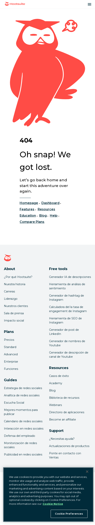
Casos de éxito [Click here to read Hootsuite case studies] (59, 376)
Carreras (9, 291)
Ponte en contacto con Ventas (65, 455)
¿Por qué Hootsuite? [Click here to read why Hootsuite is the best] (18, 277)
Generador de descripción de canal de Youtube (68, 354)
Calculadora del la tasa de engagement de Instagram (68, 309)
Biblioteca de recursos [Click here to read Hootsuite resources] (64, 397)
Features (27, 209)
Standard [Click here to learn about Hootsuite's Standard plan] (10, 347)
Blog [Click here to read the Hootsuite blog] (52, 390)
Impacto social (14, 320)
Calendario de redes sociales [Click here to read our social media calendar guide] (23, 421)
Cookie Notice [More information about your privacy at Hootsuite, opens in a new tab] (53, 503)
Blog (43, 215)
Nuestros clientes (16, 306)
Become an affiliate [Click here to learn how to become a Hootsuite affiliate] (62, 419)
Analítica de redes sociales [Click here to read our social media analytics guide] (21, 395)
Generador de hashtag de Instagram (66, 297)
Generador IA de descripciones (70, 277)
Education (28, 215)
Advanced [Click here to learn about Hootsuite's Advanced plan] (11, 354)
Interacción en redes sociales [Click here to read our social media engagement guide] (23, 428)
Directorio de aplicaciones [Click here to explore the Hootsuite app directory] (66, 412)
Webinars (55, 405)
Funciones (11, 369)
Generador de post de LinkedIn (64, 332)
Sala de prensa (14, 313)
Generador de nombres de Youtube (67, 343)
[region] (48, 494)
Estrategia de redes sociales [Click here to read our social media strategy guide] (23, 388)
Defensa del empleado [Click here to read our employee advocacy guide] (19, 436)
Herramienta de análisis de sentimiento (67, 286)
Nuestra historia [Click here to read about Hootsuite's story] (14, 284)
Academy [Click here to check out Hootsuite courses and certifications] (55, 383)
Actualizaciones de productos (69, 446)
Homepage (29, 203)
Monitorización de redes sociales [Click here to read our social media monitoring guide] (20, 445)
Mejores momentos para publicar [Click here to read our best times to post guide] (21, 412)
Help (54, 215)
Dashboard (50, 203)
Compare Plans (32, 222)
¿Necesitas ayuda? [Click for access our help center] (62, 439)
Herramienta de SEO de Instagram (65, 320)
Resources (46, 209)
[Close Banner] (87, 471)
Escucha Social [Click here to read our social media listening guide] (14, 402)
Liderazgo (10, 299)
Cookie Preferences (69, 513)
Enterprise (11, 361)
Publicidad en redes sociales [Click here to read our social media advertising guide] (23, 454)
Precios (9, 340)
